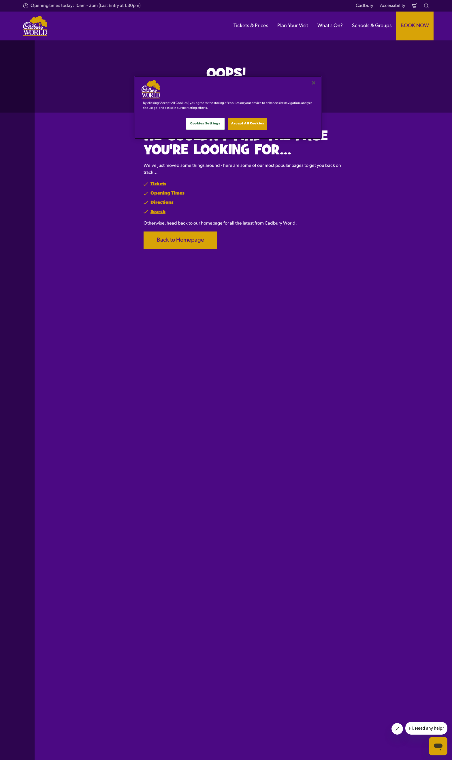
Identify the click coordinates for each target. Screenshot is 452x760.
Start (62, 598)
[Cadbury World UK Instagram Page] (413, 748)
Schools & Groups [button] (371, 26)
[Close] (313, 82)
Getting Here (166, 639)
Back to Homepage (180, 240)
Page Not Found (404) (93, 598)
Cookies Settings (205, 123)
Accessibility (392, 5)
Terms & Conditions (362, 639)
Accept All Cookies (247, 123)
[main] (228, 107)
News (253, 668)
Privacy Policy (356, 629)
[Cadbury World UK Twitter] (398, 748)
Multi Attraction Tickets (80, 639)
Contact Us (259, 639)
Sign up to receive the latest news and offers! (127, 466)
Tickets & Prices (73, 629)
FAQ (252, 649)
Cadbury (364, 5)
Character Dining (74, 649)
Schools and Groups (78, 658)
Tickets (158, 184)
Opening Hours (168, 629)
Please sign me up (169, 497)
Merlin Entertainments (58, 743)
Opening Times (167, 193)
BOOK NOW (415, 26)
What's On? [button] (330, 26)
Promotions (259, 658)
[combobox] (215, 552)
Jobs (252, 678)
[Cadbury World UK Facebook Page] (384, 748)
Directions (162, 202)
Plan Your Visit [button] (292, 26)
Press (253, 629)
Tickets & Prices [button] (250, 26)
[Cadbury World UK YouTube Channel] (427, 748)
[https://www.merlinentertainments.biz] (93, 715)
